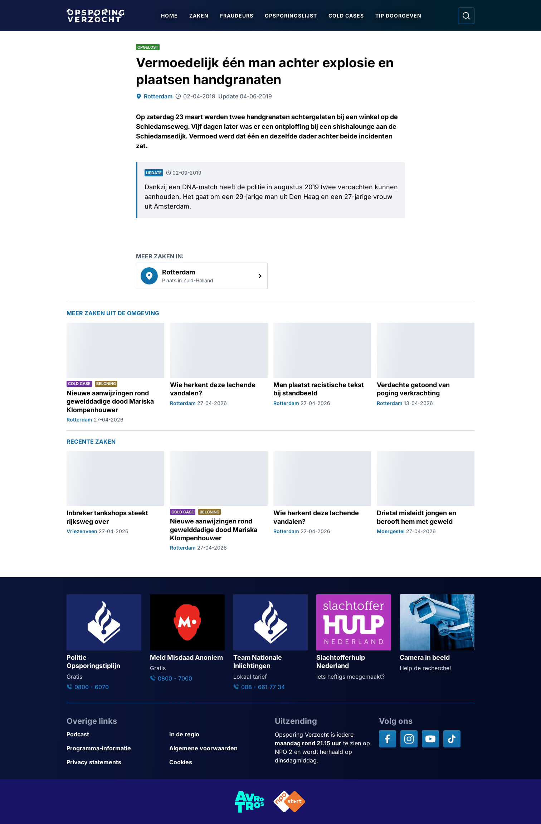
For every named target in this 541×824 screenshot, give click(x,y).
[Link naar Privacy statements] (115, 762)
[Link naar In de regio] (217, 734)
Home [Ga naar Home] (169, 16)
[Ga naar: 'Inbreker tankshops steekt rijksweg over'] (115, 501)
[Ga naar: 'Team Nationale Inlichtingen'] (270, 642)
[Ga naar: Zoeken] (466, 16)
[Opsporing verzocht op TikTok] (451, 738)
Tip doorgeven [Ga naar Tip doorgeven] (399, 16)
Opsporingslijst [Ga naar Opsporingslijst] (291, 16)
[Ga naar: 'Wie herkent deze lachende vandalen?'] (219, 373)
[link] (202, 276)
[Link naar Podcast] (115, 734)
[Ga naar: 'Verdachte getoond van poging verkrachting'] (425, 373)
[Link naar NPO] (289, 802)
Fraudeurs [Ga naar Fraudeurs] (237, 16)
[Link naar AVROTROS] (249, 802)
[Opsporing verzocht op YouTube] (430, 738)
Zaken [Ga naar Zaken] (199, 16)
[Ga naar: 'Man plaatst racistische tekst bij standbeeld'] (322, 373)
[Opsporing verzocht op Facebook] (387, 738)
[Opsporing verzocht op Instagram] (409, 738)
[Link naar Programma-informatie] (115, 748)
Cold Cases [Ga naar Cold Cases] (346, 16)
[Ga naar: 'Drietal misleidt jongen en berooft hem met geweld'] (425, 501)
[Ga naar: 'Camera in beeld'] (437, 633)
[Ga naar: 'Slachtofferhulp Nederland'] (353, 637)
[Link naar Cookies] (217, 762)
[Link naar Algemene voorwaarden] (217, 748)
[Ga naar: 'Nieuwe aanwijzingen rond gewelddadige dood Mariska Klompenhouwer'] (115, 373)
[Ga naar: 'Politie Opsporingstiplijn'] (104, 642)
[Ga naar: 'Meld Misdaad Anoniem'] (187, 638)
